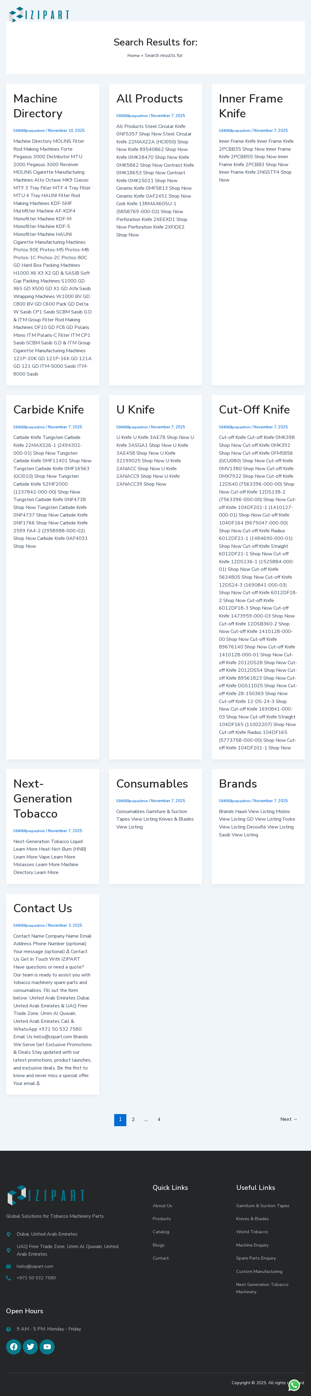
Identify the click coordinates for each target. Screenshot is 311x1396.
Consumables (152, 784)
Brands (238, 784)
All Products (149, 98)
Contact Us (42, 908)
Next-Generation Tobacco (42, 799)
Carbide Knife (48, 409)
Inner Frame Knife (251, 106)
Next (288, 1119)
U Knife (135, 409)
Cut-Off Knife (254, 409)
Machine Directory (38, 106)
